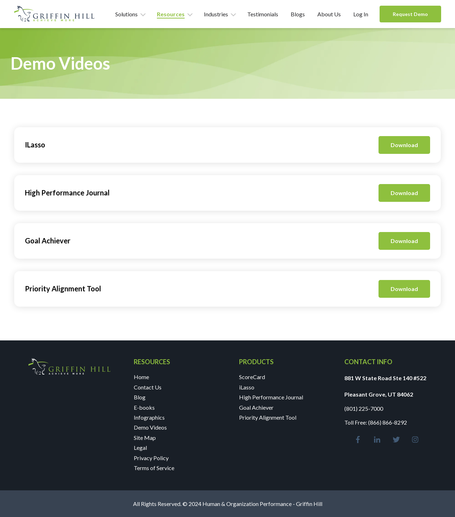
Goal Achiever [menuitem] (256, 407)
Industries (216, 14)
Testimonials (262, 14)
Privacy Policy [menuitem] (151, 457)
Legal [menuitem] (140, 447)
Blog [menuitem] (140, 397)
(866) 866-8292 (387, 422)
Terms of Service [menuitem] (154, 467)
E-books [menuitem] (144, 407)
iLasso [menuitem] (246, 387)
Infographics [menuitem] (149, 417)
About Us (329, 14)
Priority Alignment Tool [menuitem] (267, 417)
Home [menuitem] (141, 376)
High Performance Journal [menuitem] (271, 397)
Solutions (126, 14)
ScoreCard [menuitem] (252, 376)
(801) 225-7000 (363, 408)
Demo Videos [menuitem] (150, 427)
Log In (360, 14)
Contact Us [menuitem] (148, 387)
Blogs (298, 14)
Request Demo (410, 14)
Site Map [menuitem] (145, 437)
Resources (171, 14)
